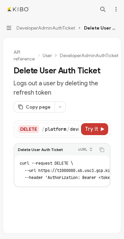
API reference (24, 55)
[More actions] (115, 9)
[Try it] (94, 129)
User (47, 55)
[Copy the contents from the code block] (102, 149)
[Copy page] (34, 107)
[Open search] (103, 9)
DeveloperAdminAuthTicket (89, 55)
